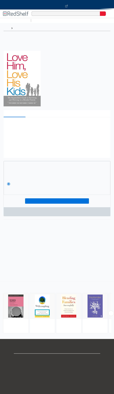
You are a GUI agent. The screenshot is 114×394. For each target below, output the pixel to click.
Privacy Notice (57, 371)
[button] (56, 124)
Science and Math (58, 20)
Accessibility (57, 391)
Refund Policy (57, 384)
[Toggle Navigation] (109, 14)
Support (57, 364)
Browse (18, 28)
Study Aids (40, 20)
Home (7, 28)
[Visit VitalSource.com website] (57, 4)
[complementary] (57, 307)
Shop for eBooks (57, 358)
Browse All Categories (15, 20)
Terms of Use (57, 377)
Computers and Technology (85, 20)
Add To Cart (57, 201)
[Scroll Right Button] (111, 313)
